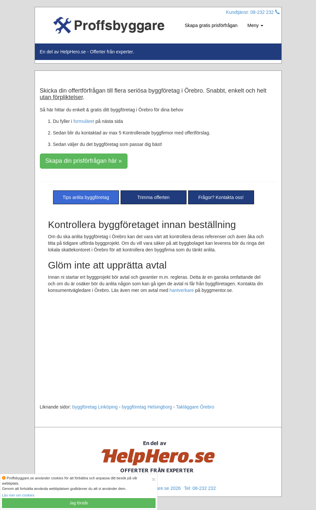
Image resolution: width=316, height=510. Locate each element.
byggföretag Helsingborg (147, 407)
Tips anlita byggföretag (86, 197)
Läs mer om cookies (18, 495)
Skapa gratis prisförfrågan (211, 25)
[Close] (154, 479)
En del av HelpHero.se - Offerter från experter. (87, 51)
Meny (255, 25)
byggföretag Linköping (95, 407)
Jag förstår (79, 503)
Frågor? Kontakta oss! (221, 197)
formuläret (83, 121)
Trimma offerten (153, 197)
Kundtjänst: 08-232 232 (253, 12)
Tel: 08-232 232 (200, 488)
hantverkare (181, 290)
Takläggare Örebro (195, 407)
